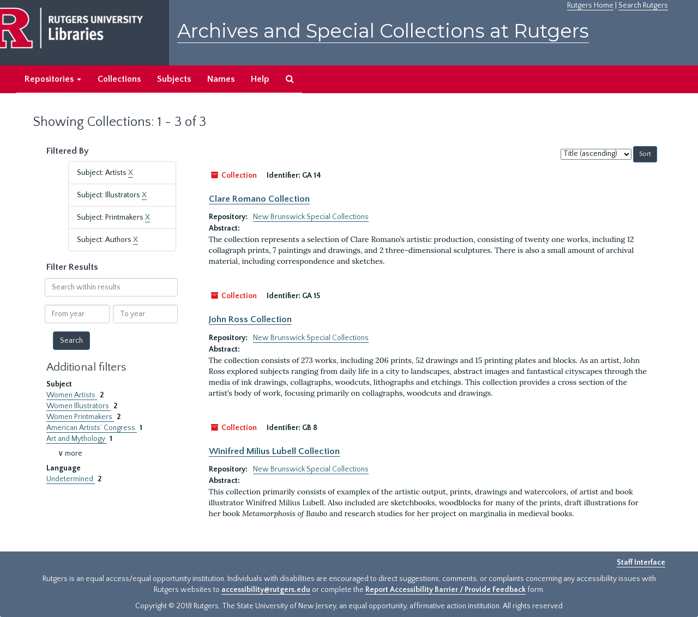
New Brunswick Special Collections (311, 217)
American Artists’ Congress (91, 428)
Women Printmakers (80, 417)
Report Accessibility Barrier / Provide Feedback (445, 589)
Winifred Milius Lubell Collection (274, 451)
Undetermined (70, 479)
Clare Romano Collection (259, 199)
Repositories (53, 79)
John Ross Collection (250, 319)
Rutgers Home (590, 5)
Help (260, 79)
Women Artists (71, 395)
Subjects (174, 79)
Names (220, 79)
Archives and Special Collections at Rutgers (383, 31)
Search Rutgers (643, 5)
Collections (119, 79)
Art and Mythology (76, 438)
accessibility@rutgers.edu (265, 589)
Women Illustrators (78, 406)
